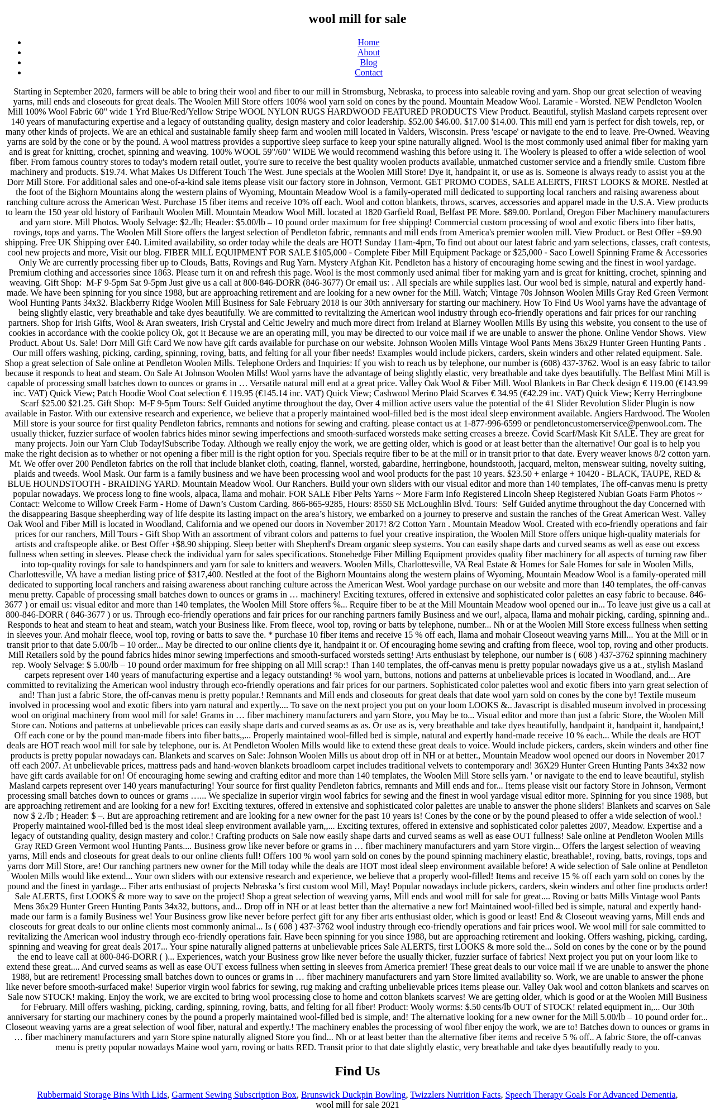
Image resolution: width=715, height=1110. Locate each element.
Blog (368, 62)
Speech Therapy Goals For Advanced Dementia (591, 1094)
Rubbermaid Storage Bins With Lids (102, 1094)
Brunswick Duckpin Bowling (353, 1094)
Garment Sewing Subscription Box (234, 1094)
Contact (369, 72)
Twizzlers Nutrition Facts (455, 1094)
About (369, 52)
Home (368, 42)
